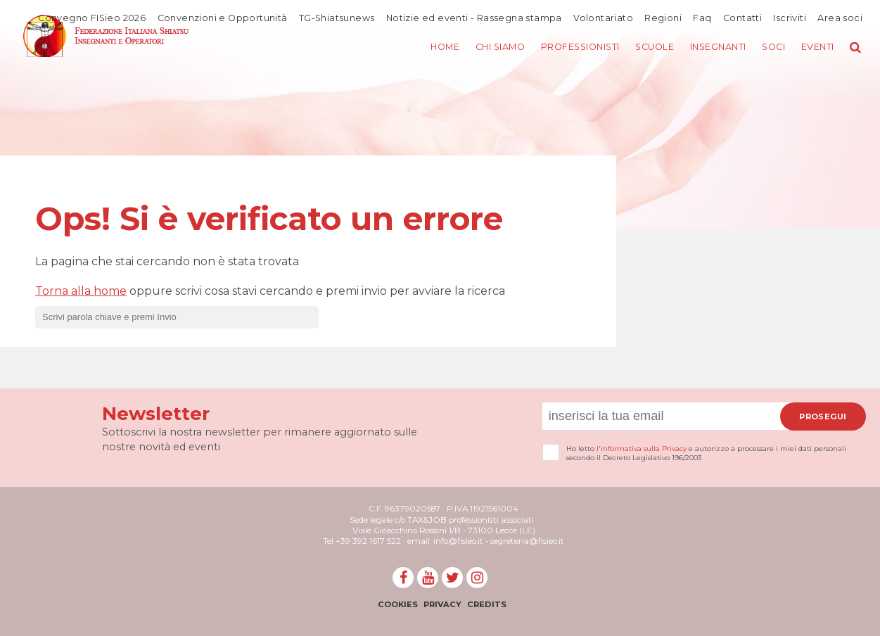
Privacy (442, 604)
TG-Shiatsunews (334, 17)
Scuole (646, 47)
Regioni (662, 17)
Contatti (742, 17)
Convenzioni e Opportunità (218, 17)
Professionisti (567, 47)
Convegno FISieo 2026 (86, 17)
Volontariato (602, 17)
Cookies (396, 604)
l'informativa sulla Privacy (642, 448)
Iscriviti (789, 17)
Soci (771, 47)
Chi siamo (484, 47)
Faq (701, 17)
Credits (488, 604)
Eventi (817, 47)
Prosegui (822, 416)
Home (425, 47)
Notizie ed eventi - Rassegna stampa (472, 17)
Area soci (839, 17)
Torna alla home (81, 291)
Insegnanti (712, 47)
